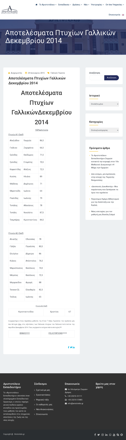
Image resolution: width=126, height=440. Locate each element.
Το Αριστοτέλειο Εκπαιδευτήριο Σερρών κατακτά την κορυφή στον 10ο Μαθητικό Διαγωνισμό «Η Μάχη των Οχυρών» (105, 161)
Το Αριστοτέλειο (47, 4)
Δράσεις (77, 4)
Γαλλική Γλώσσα (58, 73)
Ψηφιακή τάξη (42, 399)
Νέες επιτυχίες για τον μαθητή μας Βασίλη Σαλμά (103, 213)
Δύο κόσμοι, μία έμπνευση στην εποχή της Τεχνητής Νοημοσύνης (103, 177)
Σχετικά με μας (43, 390)
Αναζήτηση (94, 73)
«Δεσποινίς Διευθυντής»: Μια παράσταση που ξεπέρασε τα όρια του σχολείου (104, 189)
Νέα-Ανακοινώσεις (44, 409)
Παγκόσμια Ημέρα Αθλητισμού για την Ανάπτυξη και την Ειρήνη (105, 202)
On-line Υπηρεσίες (115, 4)
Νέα (86, 4)
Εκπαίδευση (64, 4)
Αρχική (36, 5)
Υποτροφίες (97, 4)
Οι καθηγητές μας (44, 404)
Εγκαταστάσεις (43, 395)
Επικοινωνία (114, 14)
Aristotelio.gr (19, 434)
